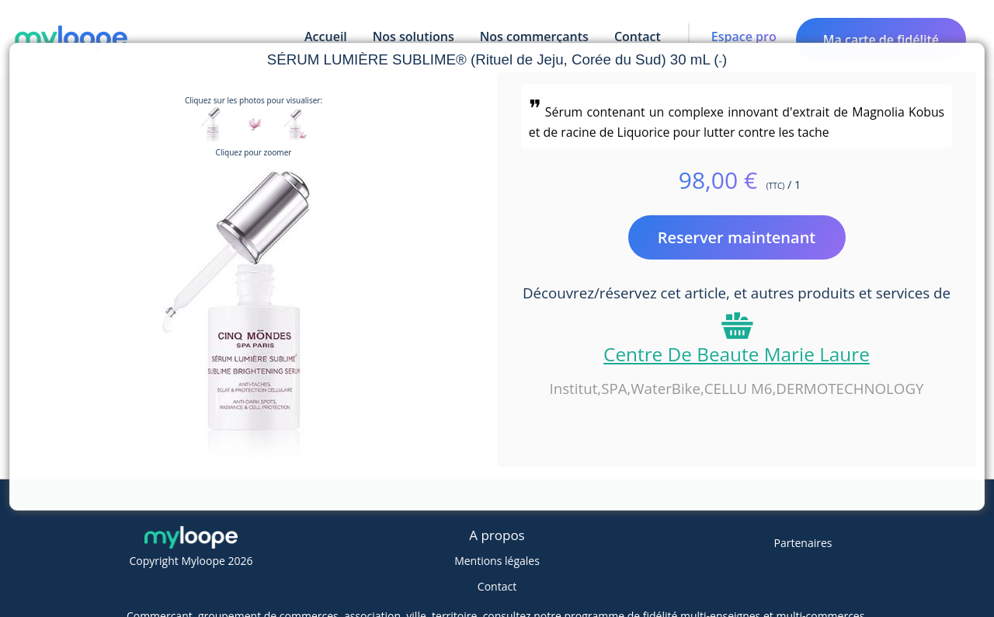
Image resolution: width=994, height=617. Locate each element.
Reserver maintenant (737, 237)
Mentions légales (497, 560)
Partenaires (803, 542)
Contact (497, 586)
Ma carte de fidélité (881, 39)
